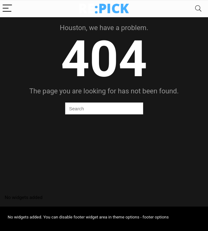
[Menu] (7, 8)
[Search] (198, 8)
